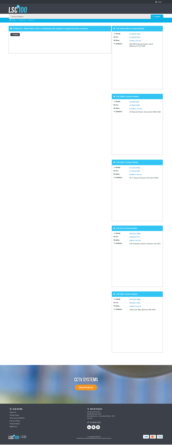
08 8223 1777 (134, 238)
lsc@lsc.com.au (135, 41)
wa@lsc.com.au (135, 307)
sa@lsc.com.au (135, 241)
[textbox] (85, 10)
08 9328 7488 (134, 300)
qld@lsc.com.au (135, 175)
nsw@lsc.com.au (135, 109)
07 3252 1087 (134, 172)
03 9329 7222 (134, 34)
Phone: (118, 34)
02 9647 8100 (134, 106)
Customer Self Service (90, 439)
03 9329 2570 (134, 38)
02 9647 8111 (134, 102)
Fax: (116, 37)
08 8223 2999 (134, 234)
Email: (117, 41)
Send (16, 35)
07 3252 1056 (134, 168)
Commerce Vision (106, 439)
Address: (118, 44)
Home (13, 21)
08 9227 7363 (134, 303)
